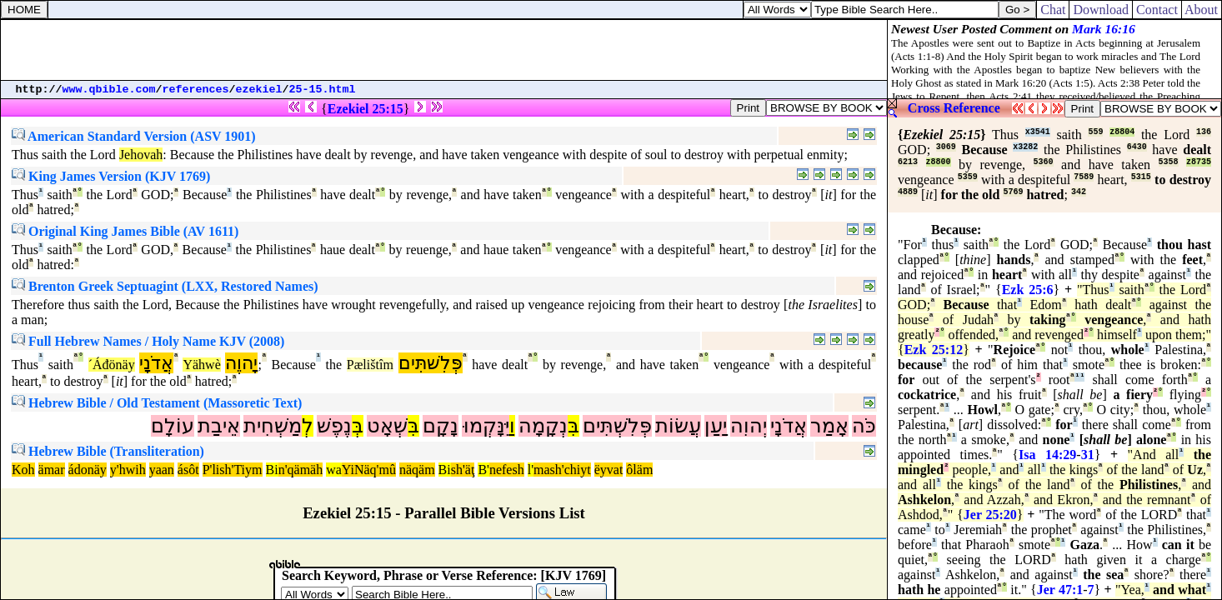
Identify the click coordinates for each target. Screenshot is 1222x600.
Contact (1157, 9)
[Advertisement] (444, 50)
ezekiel (259, 89)
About (1201, 9)
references (196, 89)
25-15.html (322, 89)
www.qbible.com (109, 89)
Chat (1053, 9)
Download (1100, 9)
